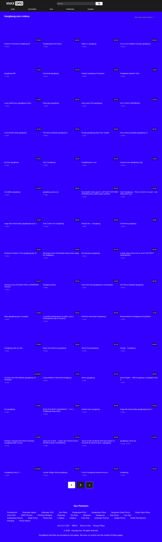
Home (13, 9)
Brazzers (87, 515)
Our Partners (81, 505)
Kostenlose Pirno (79, 512)
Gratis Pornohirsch (138, 518)
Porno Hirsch (24, 521)
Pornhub (10, 521)
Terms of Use (85, 526)
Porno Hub (47, 518)
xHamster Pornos (101, 518)
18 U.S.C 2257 (63, 526)
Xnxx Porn (11, 515)
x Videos (60, 518)
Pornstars (70, 9)
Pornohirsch (12, 512)
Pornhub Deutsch (45, 515)
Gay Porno (114, 515)
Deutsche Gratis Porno (120, 512)
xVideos (73, 518)
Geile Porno (33, 518)
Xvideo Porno (119, 518)
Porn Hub (85, 518)
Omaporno (100, 515)
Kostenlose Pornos (15, 518)
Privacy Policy (99, 526)
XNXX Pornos (26, 515)
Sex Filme (63, 512)
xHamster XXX (47, 512)
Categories (32, 9)
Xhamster (61, 515)
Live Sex (127, 515)
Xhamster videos (29, 512)
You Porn (74, 515)
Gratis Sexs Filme (142, 512)
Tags (51, 9)
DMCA (74, 526)
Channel (90, 9)
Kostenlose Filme (99, 512)
